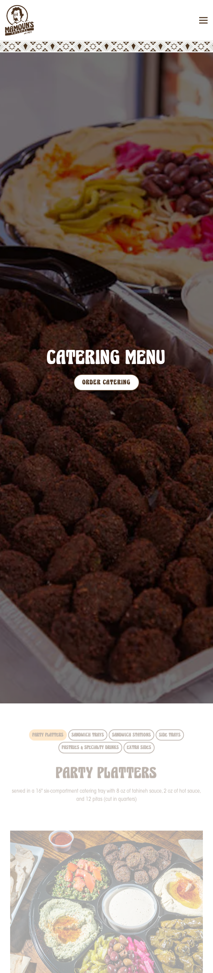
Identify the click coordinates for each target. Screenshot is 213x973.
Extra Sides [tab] (139, 729)
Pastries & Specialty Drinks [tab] (90, 729)
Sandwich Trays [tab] (88, 717)
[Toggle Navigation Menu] (203, 20)
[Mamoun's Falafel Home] (28, 20)
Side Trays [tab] (170, 717)
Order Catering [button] (106, 963)
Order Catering (106, 373)
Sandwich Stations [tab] (131, 717)
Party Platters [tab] (47, 717)
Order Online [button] (106, 943)
